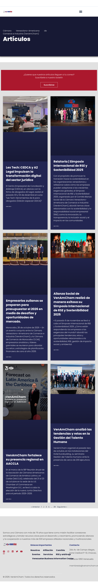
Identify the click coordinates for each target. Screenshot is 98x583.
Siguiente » (62, 507)
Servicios (48, 554)
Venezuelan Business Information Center (53, 558)
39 (55, 507)
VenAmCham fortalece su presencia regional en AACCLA (25, 459)
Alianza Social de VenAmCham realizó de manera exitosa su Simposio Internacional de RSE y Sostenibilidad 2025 (71, 304)
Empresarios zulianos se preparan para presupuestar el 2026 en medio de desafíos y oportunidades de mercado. (24, 311)
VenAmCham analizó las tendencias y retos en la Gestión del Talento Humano (72, 435)
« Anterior (35, 507)
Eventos (36, 554)
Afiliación (48, 550)
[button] (80, 11)
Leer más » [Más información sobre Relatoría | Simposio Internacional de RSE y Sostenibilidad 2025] (56, 226)
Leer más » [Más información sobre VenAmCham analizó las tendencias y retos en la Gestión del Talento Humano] (56, 465)
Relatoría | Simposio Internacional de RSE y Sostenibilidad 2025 (70, 165)
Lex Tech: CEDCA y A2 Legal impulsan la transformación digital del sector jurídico (23, 173)
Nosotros (35, 550)
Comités (60, 550)
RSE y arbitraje (63, 554)
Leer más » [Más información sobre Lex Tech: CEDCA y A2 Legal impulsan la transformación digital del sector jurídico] (8, 206)
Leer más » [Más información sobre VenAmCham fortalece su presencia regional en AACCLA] (8, 499)
